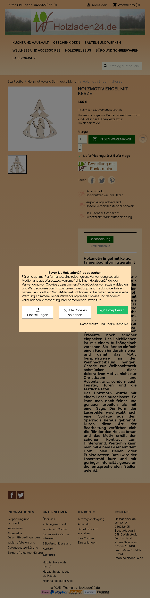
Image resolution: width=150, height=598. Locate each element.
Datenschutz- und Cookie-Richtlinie (104, 324)
